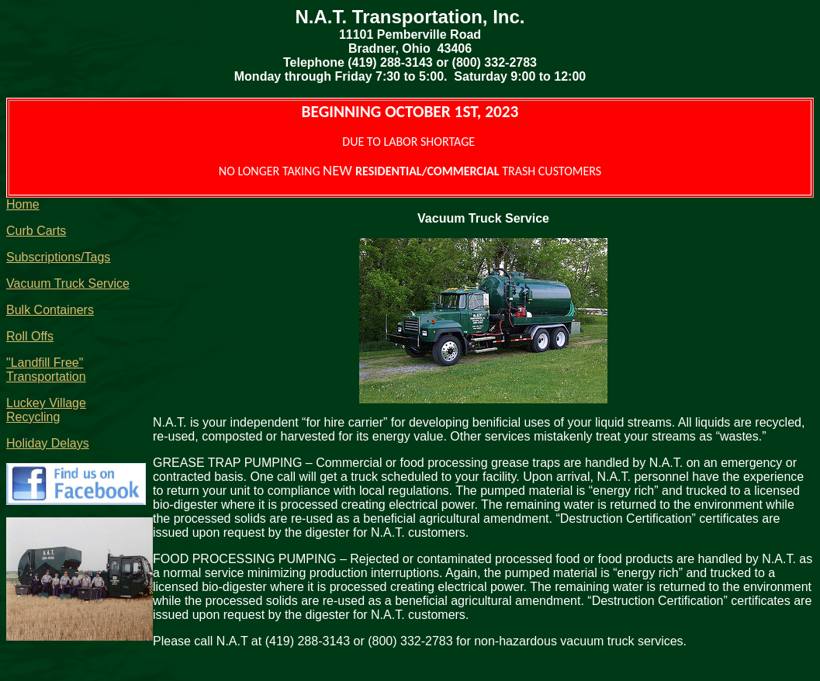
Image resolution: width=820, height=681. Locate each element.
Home (23, 204)
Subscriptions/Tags (58, 257)
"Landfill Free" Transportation (46, 369)
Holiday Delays (47, 443)
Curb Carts (36, 230)
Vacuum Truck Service (68, 283)
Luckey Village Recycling (46, 409)
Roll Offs (30, 336)
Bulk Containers (50, 309)
